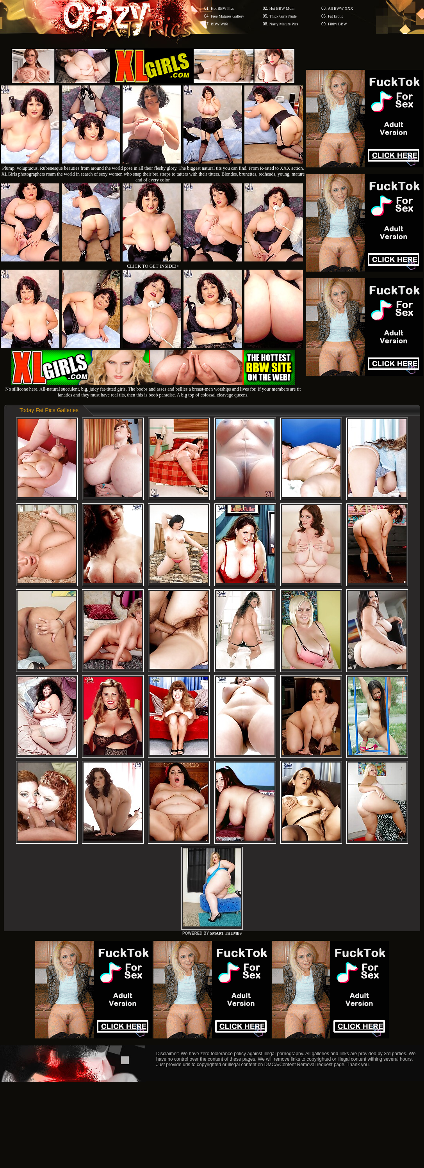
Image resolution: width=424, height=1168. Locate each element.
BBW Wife (219, 24)
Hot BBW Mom (281, 8)
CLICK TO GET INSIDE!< (153, 266)
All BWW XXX (340, 8)
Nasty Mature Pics (283, 24)
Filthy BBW (337, 24)
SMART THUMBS (226, 933)
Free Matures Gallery (227, 16)
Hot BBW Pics (222, 8)
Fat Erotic (336, 16)
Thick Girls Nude (283, 16)
